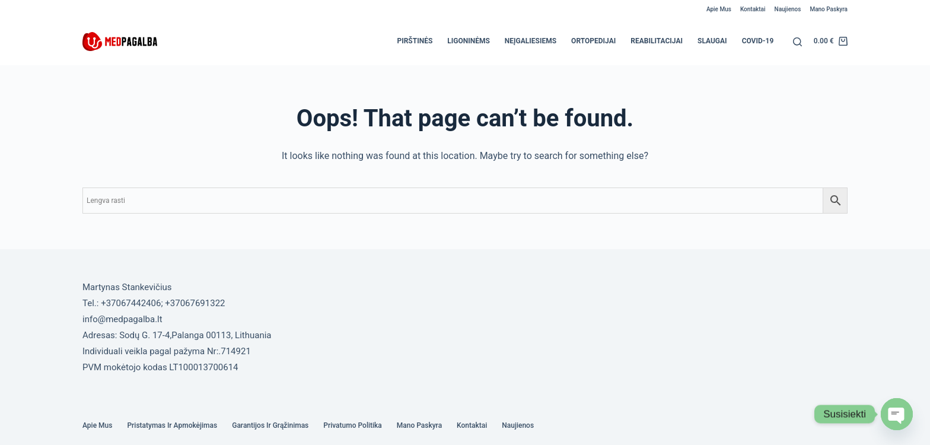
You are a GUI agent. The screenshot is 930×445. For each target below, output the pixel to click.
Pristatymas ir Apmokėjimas (172, 425)
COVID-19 (758, 41)
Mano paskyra (829, 9)
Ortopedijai (593, 41)
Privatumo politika (352, 425)
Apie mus (718, 9)
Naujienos (788, 9)
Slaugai (712, 41)
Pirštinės (414, 41)
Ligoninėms (468, 41)
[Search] (797, 41)
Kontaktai (753, 9)
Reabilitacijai (656, 41)
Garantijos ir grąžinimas (270, 425)
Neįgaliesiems (530, 41)
